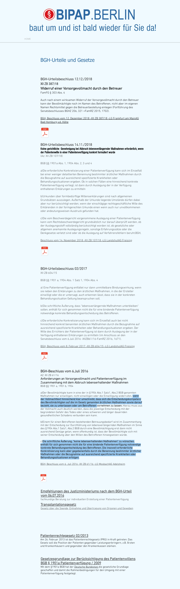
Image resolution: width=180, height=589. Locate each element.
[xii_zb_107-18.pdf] (45, 251)
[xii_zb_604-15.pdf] (44, 356)
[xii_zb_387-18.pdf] (44, 133)
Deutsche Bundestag (86, 567)
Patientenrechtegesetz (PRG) (90, 539)
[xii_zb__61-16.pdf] (43, 478)
